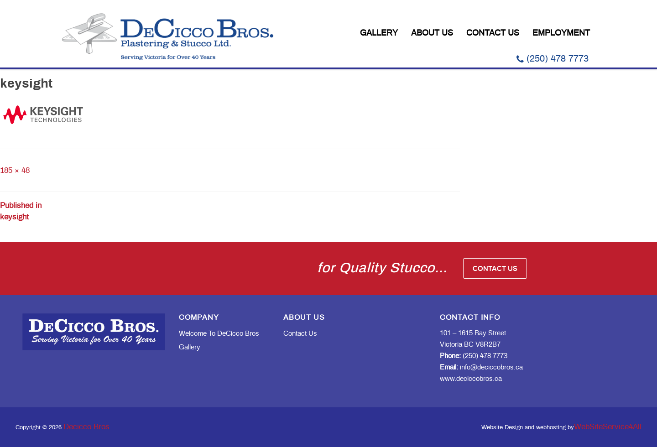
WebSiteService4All (607, 427)
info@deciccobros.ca (481, 367)
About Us (432, 33)
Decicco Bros (86, 427)
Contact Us (492, 33)
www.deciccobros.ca (471, 378)
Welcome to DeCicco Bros (219, 333)
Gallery (379, 33)
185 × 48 (15, 170)
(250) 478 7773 (552, 58)
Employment (561, 33)
